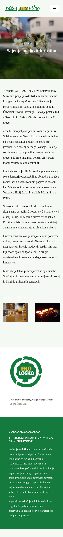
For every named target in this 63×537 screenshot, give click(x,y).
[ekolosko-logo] (22, 6)
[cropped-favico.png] (26, 357)
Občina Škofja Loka (18, 404)
